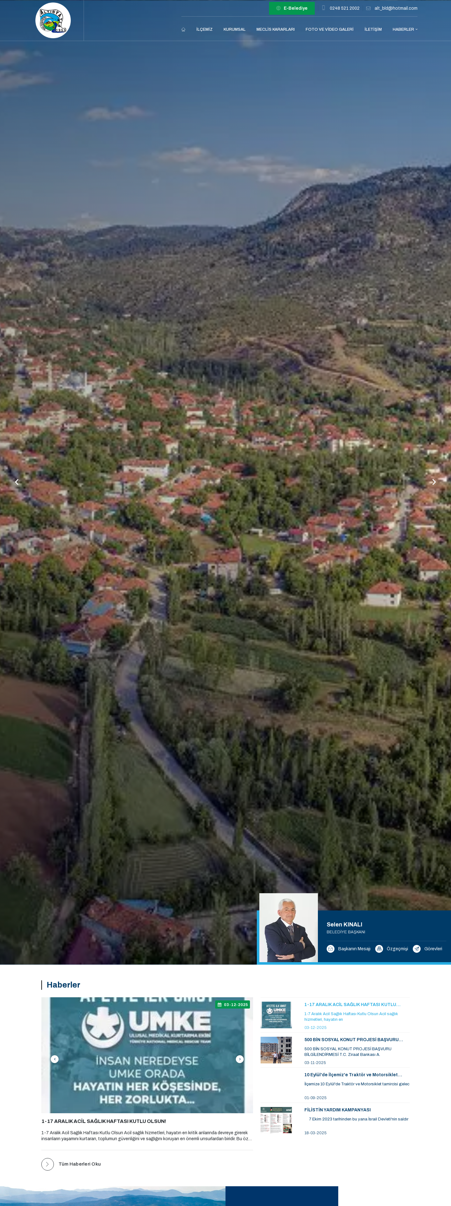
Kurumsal (235, 29)
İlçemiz (204, 29)
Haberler (403, 29)
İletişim (373, 29)
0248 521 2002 (345, 8)
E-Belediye (292, 8)
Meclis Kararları (276, 29)
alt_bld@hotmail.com (396, 8)
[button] (434, 482)
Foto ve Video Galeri (330, 29)
